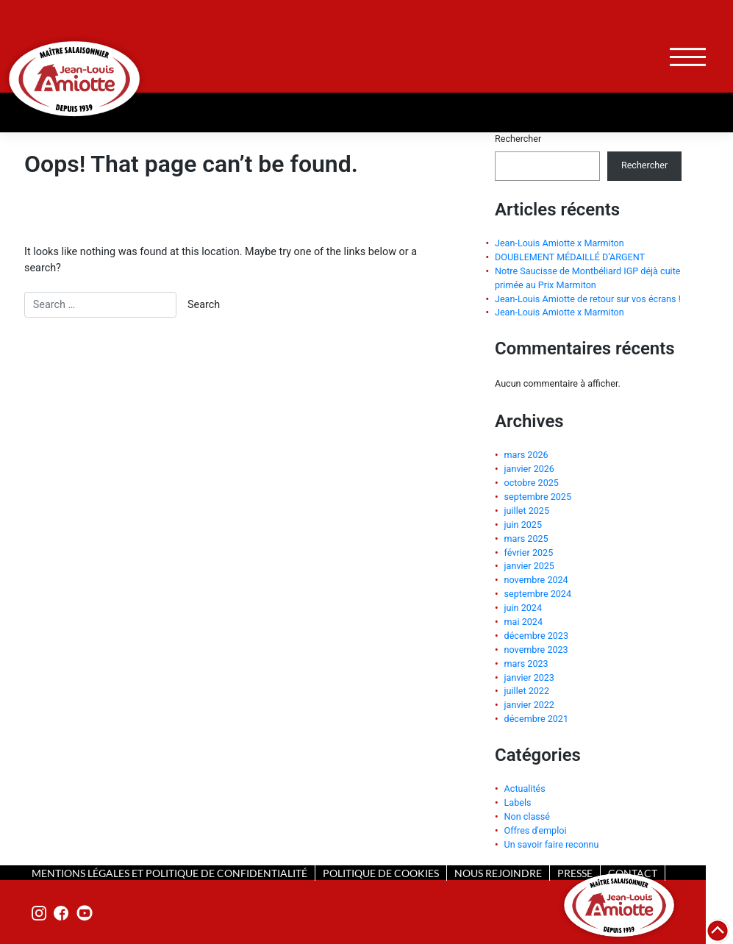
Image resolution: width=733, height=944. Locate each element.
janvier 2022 (529, 704)
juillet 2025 (526, 510)
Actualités (525, 788)
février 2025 (529, 552)
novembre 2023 (536, 649)
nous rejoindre (498, 873)
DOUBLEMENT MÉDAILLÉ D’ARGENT (570, 256)
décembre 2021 (536, 718)
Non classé (527, 816)
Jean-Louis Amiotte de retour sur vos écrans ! (588, 298)
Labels (518, 802)
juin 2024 (523, 607)
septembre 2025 (537, 496)
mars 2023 (526, 663)
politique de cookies (381, 873)
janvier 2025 (529, 565)
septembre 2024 (537, 593)
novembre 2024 (536, 579)
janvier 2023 (529, 677)
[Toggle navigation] (688, 56)
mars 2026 (526, 454)
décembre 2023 (536, 635)
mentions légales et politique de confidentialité (169, 873)
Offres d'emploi (535, 830)
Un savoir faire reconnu (551, 844)
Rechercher (518, 138)
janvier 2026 (529, 468)
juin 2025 (523, 524)
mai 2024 (523, 621)
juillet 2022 (526, 690)
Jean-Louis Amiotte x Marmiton (559, 242)
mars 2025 (526, 538)
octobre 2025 (531, 482)
